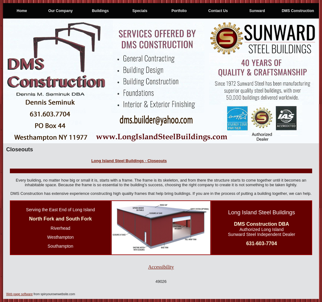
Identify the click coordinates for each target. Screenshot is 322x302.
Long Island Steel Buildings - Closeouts (129, 160)
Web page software (19, 294)
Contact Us (218, 11)
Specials (139, 11)
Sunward (257, 11)
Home (22, 11)
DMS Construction (298, 11)
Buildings (100, 11)
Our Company (60, 11)
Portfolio (179, 11)
